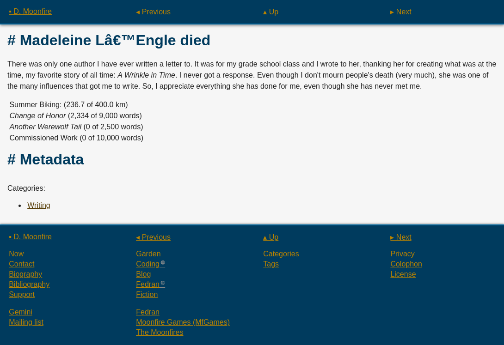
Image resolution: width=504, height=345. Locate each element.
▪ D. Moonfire (30, 11)
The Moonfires (159, 332)
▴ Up (270, 12)
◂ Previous (153, 12)
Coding (148, 264)
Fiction (147, 294)
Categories (281, 254)
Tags (271, 264)
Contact (21, 264)
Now (16, 254)
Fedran (148, 284)
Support (22, 294)
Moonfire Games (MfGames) (183, 322)
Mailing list (26, 322)
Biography (25, 274)
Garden (148, 254)
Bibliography (29, 284)
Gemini (20, 312)
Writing (38, 205)
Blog (143, 274)
